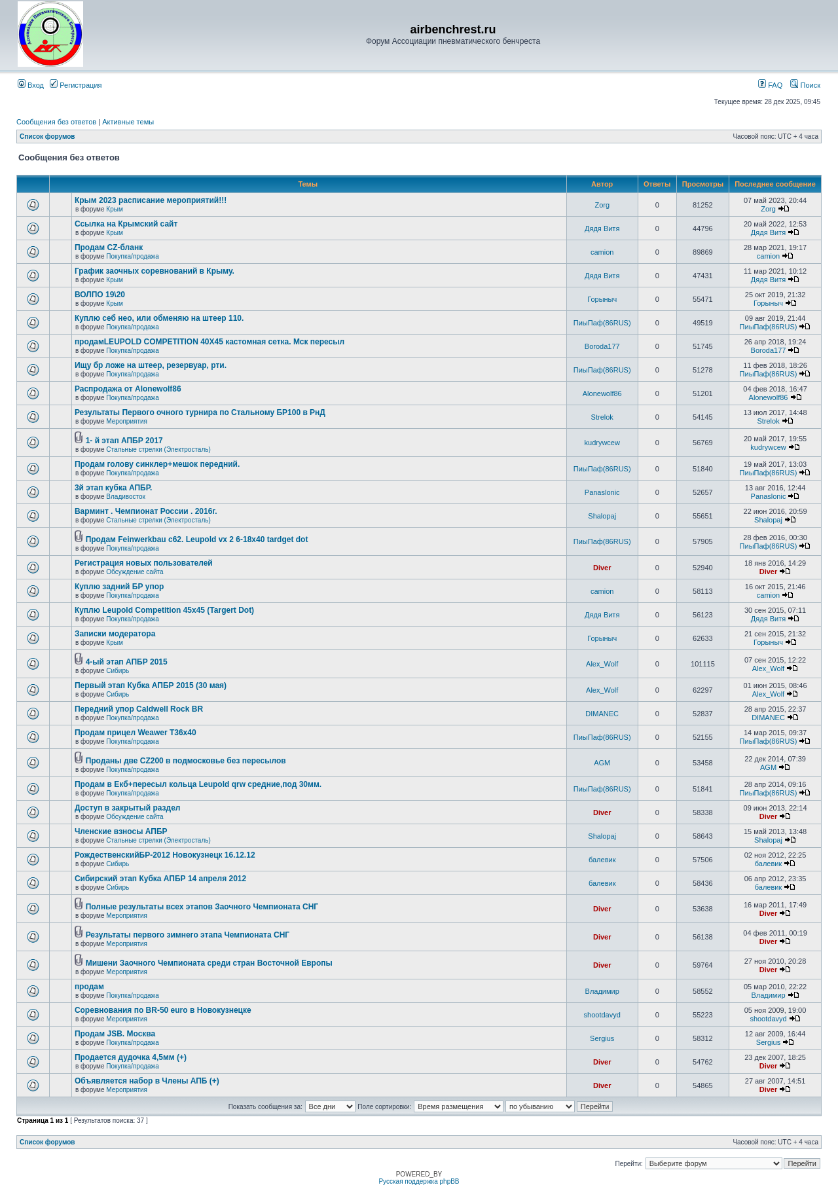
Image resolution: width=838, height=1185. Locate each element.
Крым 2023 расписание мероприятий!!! (151, 200)
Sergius (602, 1038)
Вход (31, 85)
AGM (602, 763)
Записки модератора (115, 633)
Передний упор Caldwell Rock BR (139, 709)
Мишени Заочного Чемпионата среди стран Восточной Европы (209, 963)
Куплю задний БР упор (119, 586)
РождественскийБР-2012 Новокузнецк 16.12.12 (165, 855)
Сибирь (117, 670)
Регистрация (75, 85)
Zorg (602, 205)
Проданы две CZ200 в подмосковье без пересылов (186, 760)
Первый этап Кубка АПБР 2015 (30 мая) (151, 685)
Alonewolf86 (602, 393)
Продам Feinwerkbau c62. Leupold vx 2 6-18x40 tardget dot (197, 539)
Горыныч (602, 299)
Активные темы (128, 122)
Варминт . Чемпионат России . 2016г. (146, 511)
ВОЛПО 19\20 (100, 294)
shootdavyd (602, 1015)
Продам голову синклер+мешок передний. (157, 464)
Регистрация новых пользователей (144, 563)
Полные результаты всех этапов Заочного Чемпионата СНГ (202, 906)
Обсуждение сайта (134, 571)
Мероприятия (126, 421)
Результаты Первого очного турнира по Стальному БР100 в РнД (200, 412)
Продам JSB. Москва (115, 1033)
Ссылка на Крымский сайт (126, 223)
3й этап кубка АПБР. (113, 487)
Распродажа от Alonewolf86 (128, 388)
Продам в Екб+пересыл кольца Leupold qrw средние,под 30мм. (198, 784)
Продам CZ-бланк (109, 247)
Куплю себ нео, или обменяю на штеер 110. (159, 318)
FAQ (770, 85)
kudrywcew (602, 443)
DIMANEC (602, 714)
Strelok (602, 417)
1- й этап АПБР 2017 (124, 440)
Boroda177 (602, 346)
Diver (602, 568)
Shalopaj (602, 516)
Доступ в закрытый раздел (128, 807)
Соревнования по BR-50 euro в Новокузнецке (163, 1010)
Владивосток (125, 496)
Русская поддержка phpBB (418, 1181)
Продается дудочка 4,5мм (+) (131, 1057)
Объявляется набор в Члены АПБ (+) (147, 1080)
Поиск (805, 85)
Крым (114, 209)
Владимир (602, 991)
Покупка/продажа (132, 256)
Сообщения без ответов (56, 122)
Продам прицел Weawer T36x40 (135, 732)
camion (602, 252)
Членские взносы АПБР (121, 831)
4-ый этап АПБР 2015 (127, 661)
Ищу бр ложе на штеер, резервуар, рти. (151, 365)
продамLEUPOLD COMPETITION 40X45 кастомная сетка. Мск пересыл (209, 341)
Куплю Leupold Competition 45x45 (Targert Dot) (164, 610)
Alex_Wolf (602, 664)
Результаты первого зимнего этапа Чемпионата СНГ (187, 934)
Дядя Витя (602, 228)
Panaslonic (602, 492)
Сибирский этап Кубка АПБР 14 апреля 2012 (160, 878)
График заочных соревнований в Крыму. (154, 271)
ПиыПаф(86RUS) (602, 323)
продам (89, 986)
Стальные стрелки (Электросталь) (158, 449)
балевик (602, 860)
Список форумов (47, 136)
